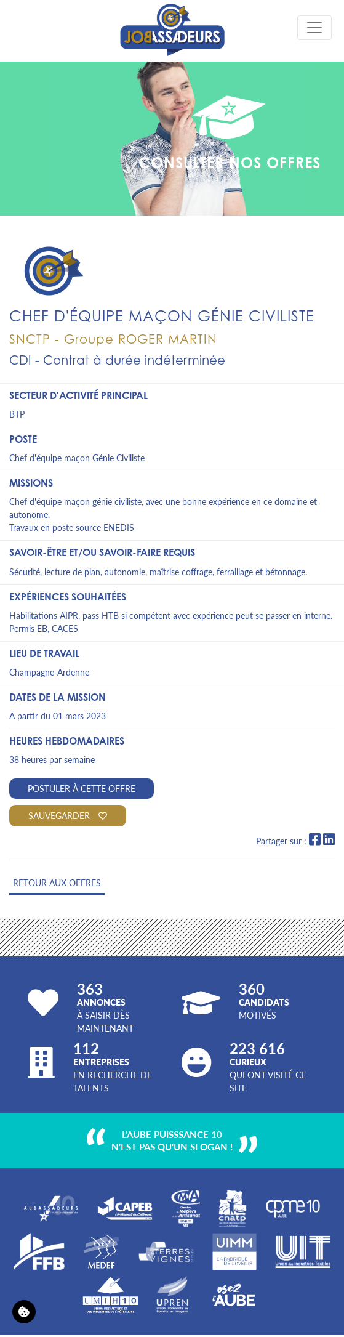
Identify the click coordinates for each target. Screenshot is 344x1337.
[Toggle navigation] (314, 27)
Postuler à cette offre (81, 788)
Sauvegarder (67, 815)
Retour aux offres (57, 882)
